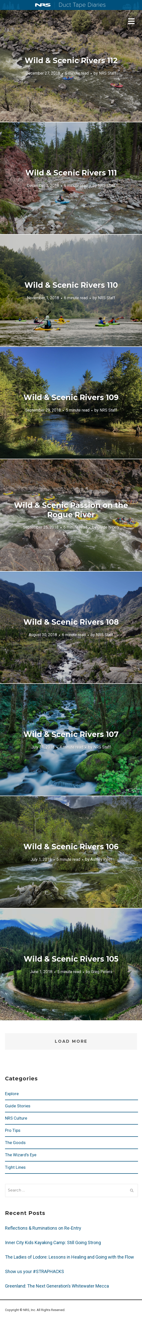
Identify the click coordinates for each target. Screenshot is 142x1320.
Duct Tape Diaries (80, 5)
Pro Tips (12, 1130)
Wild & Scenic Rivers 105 (71, 959)
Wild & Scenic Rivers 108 (71, 622)
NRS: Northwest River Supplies (43, 5)
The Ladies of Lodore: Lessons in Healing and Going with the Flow (69, 1257)
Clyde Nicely (108, 527)
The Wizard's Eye (20, 1154)
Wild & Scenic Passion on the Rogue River (71, 510)
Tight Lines (15, 1167)
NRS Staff (107, 73)
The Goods (15, 1142)
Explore (12, 1093)
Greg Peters (101, 971)
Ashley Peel (101, 859)
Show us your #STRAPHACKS (34, 1271)
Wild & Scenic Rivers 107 (71, 734)
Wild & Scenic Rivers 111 (71, 172)
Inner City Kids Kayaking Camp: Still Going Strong (53, 1242)
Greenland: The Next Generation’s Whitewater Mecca (57, 1286)
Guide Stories (17, 1105)
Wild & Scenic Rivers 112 (71, 60)
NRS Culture (16, 1118)
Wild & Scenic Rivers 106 (71, 846)
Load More (71, 1041)
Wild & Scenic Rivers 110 (71, 285)
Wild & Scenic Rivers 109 (71, 397)
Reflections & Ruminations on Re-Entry (43, 1228)
